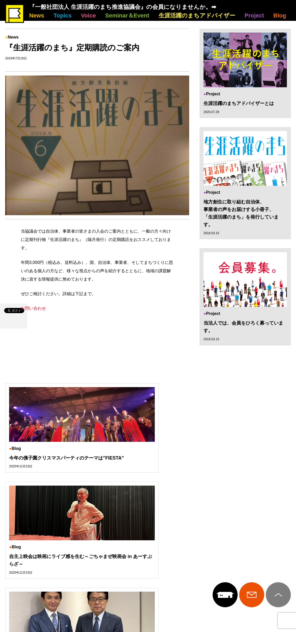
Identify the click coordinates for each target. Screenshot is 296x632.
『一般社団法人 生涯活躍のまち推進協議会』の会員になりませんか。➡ (122, 7)
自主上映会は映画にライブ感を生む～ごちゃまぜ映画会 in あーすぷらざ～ (148, 462)
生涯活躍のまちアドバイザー (197, 15)
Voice (88, 15)
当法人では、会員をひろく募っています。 (243, 327)
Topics (62, 15)
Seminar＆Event (127, 15)
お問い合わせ (33, 308)
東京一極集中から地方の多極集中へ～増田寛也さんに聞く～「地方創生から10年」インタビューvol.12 (246, 466)
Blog (279, 15)
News (36, 15)
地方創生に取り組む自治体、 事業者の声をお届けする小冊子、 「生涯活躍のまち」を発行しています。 (241, 213)
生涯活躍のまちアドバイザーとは (239, 103)
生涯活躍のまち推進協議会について (148, 551)
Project (254, 15)
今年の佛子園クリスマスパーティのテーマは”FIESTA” (49, 462)
